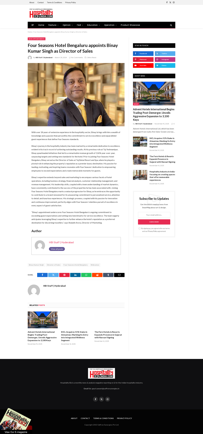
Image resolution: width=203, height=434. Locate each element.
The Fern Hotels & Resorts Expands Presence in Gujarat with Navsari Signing (108, 335)
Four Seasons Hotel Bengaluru (76, 265)
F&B (79, 25)
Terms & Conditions (54, 2)
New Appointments (36, 39)
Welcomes (95, 265)
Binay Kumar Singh (36, 265)
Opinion (67, 25)
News (136, 104)
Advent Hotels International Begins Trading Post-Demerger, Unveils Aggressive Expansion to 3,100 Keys (42, 336)
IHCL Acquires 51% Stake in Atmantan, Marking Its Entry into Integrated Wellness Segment (74, 336)
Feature (52, 25)
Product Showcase (130, 25)
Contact (41, 2)
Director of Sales (53, 265)
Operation (109, 25)
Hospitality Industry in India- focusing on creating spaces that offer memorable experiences (162, 175)
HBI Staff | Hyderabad (44, 57)
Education (92, 25)
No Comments (76, 57)
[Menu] (33, 25)
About (31, 2)
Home (41, 25)
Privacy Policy (70, 2)
